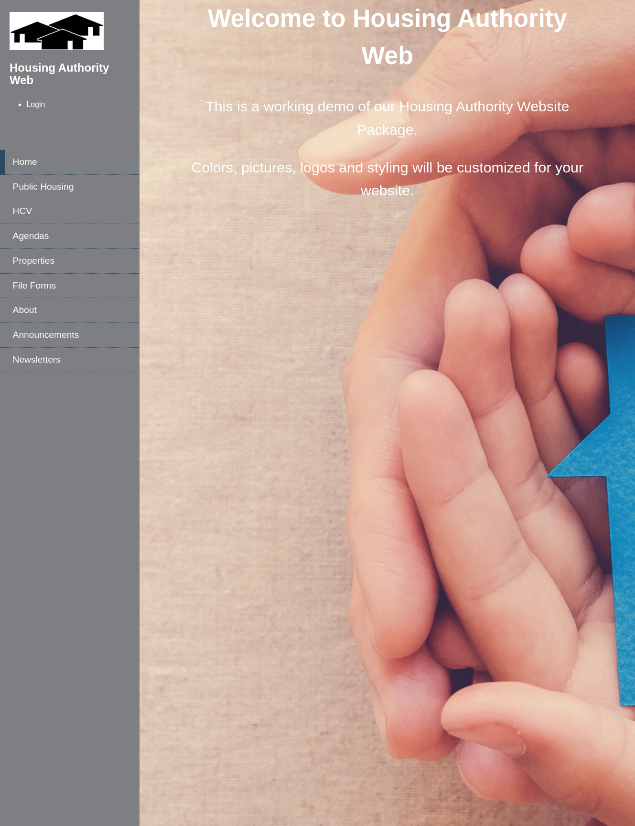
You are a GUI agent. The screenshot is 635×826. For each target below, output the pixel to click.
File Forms (34, 285)
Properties (33, 261)
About (25, 310)
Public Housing (43, 187)
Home (25, 162)
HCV (22, 211)
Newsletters (37, 359)
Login (35, 104)
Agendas (31, 236)
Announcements (46, 335)
